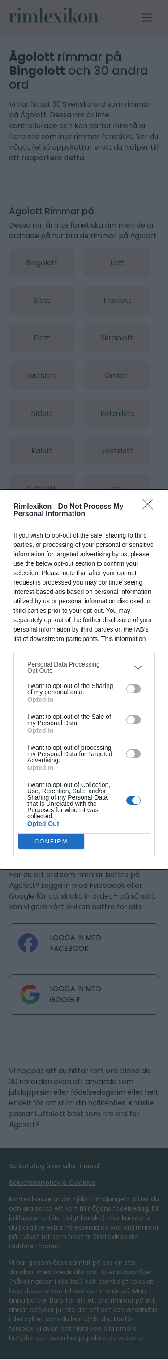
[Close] (150, 507)
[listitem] (84, 667)
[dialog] (84, 679)
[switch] (133, 688)
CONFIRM (51, 841)
